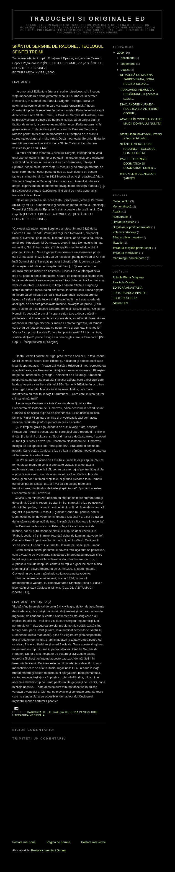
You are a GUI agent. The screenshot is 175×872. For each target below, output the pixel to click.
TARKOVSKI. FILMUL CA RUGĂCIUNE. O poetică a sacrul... (139, 94)
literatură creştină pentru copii (73, 712)
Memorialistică (122, 206)
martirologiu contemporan (129, 258)
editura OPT (121, 303)
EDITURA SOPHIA (125, 298)
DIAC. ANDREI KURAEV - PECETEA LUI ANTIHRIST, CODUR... (139, 109)
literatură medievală (28, 715)
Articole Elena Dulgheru (128, 277)
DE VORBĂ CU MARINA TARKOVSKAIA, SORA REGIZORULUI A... (137, 79)
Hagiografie (36, 712)
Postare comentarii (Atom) (48, 850)
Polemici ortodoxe (124, 232)
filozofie (118, 242)
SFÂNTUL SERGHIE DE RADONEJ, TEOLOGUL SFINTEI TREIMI (137, 148)
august (126, 69)
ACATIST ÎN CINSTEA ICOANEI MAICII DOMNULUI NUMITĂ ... (141, 123)
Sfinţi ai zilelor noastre (127, 237)
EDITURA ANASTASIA (127, 287)
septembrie (128, 63)
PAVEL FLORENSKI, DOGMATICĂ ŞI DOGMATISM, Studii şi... (138, 163)
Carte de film (121, 201)
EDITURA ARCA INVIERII (130, 293)
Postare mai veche (93, 842)
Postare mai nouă (24, 842)
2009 (121, 52)
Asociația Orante (123, 282)
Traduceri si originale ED (88, 18)
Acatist (117, 211)
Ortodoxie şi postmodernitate (131, 227)
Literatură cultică (123, 222)
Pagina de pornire (58, 842)
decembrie (128, 58)
